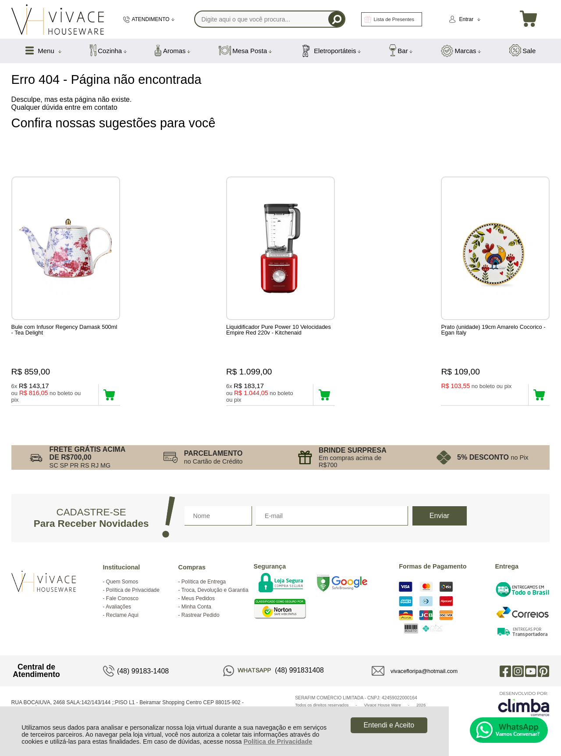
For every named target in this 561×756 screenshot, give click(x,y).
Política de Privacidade (278, 741)
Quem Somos (122, 582)
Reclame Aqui (122, 615)
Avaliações (118, 607)
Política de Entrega (203, 582)
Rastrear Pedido (200, 615)
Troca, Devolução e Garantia (215, 590)
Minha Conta (196, 607)
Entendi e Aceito (388, 725)
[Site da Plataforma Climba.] (524, 703)
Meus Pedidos (198, 598)
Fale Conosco (122, 598)
